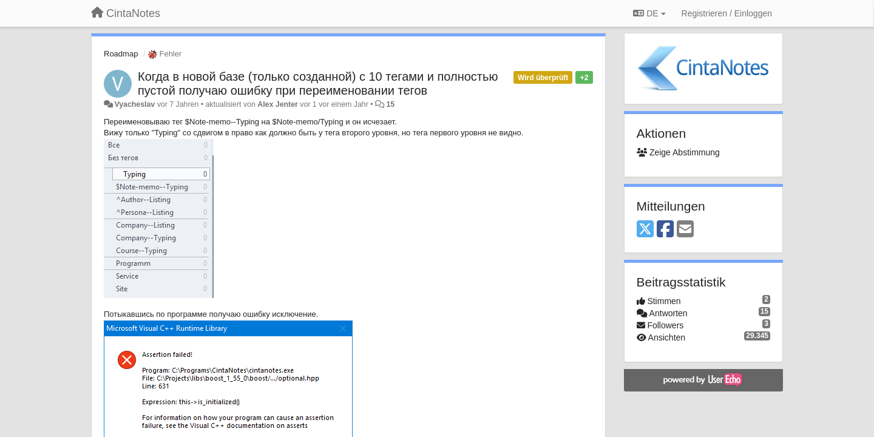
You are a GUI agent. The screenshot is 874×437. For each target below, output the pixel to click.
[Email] (685, 229)
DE (649, 13)
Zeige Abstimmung (678, 152)
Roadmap (121, 53)
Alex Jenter (277, 104)
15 (390, 104)
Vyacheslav (134, 104)
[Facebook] (665, 229)
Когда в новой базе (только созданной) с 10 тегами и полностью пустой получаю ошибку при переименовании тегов (318, 83)
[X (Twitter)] (645, 229)
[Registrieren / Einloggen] (727, 13)
